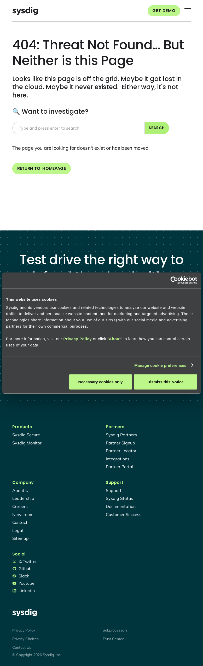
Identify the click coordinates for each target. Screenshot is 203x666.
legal (17, 530)
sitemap (20, 538)
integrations (117, 458)
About (115, 339)
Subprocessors (115, 630)
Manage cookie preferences (160, 365)
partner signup (120, 442)
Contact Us (21, 647)
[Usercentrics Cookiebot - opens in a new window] (174, 280)
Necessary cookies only (100, 382)
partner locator (121, 450)
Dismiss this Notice (165, 382)
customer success (123, 514)
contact (19, 522)
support (113, 490)
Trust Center (113, 638)
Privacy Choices (25, 638)
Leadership (23, 498)
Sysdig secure (26, 434)
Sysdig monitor (27, 442)
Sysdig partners (121, 434)
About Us (21, 490)
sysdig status (119, 498)
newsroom (22, 514)
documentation (121, 506)
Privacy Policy (77, 339)
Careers (20, 506)
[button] (187, 10)
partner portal (119, 466)
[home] (25, 11)
